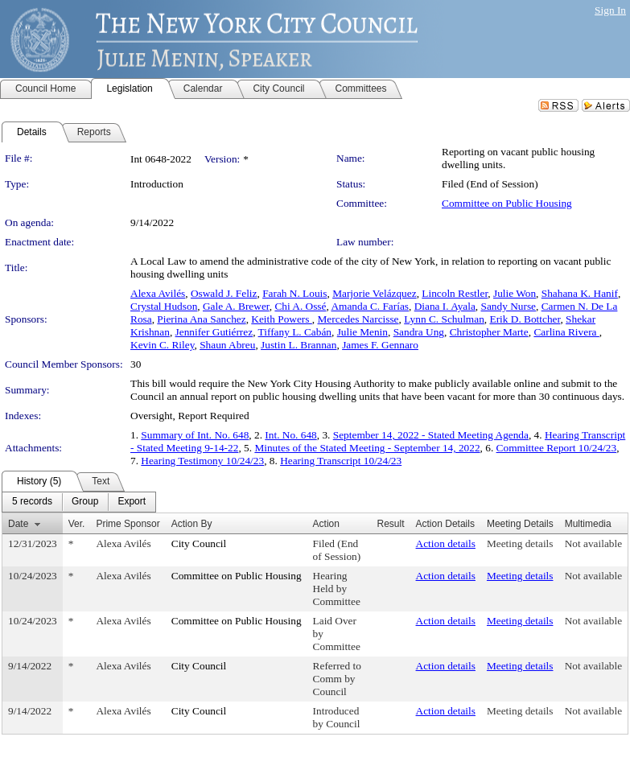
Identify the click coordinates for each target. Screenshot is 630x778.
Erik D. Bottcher (524, 319)
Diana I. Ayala (445, 306)
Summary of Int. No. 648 (195, 435)
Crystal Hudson (163, 306)
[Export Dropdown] (131, 502)
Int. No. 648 (290, 435)
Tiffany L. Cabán (294, 332)
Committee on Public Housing (507, 203)
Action (326, 523)
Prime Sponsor (127, 523)
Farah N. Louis (294, 293)
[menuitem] (32, 502)
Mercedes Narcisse (358, 319)
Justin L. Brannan (298, 345)
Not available (593, 543)
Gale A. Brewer (236, 306)
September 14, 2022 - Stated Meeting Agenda (431, 435)
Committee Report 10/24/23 (556, 448)
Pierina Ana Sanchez (201, 319)
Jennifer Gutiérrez (214, 332)
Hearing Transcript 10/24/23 (340, 461)
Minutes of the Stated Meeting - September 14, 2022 (367, 448)
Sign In (610, 10)
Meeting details (520, 543)
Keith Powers (281, 319)
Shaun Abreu (227, 345)
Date (18, 523)
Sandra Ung (418, 332)
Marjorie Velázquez (374, 293)
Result (391, 523)
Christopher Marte (489, 332)
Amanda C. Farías (370, 306)
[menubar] (79, 502)
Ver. (76, 523)
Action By (191, 523)
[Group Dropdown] (85, 502)
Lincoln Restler (455, 293)
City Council (199, 543)
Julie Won (514, 293)
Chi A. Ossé (300, 306)
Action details (446, 543)
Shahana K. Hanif (579, 293)
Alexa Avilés (157, 293)
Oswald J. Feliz (224, 293)
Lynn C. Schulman (444, 319)
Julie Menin (362, 332)
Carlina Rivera (566, 332)
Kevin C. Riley (162, 345)
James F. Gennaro (380, 345)
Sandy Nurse (508, 306)
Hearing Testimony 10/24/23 (202, 461)
